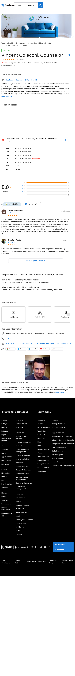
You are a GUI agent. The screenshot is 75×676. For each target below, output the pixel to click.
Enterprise (19, 427)
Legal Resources (43, 467)
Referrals (4, 431)
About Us (41, 424)
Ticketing (4, 487)
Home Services (21, 512)
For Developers (57, 454)
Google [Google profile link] (10, 349)
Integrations (6, 504)
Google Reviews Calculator (62, 436)
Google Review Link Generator (63, 444)
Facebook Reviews (22, 473)
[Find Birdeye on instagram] (41, 547)
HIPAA (40, 562)
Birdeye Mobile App (6, 514)
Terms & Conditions (5, 562)
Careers (40, 453)
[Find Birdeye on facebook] (28, 547)
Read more (6, 97)
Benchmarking (6, 484)
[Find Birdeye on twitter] (32, 547)
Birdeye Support (58, 458)
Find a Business (57, 451)
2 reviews (20, 59)
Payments (5, 464)
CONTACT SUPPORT (60, 547)
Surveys (4, 477)
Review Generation (23, 446)
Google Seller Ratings (6, 439)
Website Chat (21, 462)
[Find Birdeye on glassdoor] (49, 547)
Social (3, 453)
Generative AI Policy (54, 562)
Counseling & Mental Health (39, 43)
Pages (3, 435)
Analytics (4, 500)
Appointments (6, 457)
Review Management (24, 442)
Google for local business (21, 437)
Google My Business (23, 470)
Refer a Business (58, 462)
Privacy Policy (17, 562)
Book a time (42, 435)
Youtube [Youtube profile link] (44, 349)
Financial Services (22, 505)
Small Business (21, 424)
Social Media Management (21, 488)
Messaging (5, 473)
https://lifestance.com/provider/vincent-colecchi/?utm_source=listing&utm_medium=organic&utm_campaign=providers (40, 343)
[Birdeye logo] (8, 5)
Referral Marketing (22, 459)
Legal (18, 516)
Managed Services (58, 424)
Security (28, 562)
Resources (41, 438)
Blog (39, 442)
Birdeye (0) (31, 204)
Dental (18, 501)
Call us (8, 338)
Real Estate (20, 527)
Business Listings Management (22, 478)
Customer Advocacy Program (63, 465)
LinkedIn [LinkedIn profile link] (33, 349)
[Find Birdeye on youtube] (45, 547)
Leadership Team (44, 427)
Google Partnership (5, 508)
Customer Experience (24, 483)
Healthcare (20, 43)
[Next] (68, 314)
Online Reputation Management (22, 450)
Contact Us (42, 471)
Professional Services (59, 427)
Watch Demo (42, 431)
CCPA (45, 562)
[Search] (40, 5)
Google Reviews (22, 466)
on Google (11, 213)
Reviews (4, 427)
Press (39, 445)
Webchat (4, 449)
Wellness (19, 534)
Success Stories (43, 456)
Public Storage (21, 523)
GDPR (34, 562)
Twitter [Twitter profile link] (21, 349)
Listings (4, 424)
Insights (4, 480)
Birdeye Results (43, 464)
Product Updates (44, 449)
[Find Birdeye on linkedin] (36, 547)
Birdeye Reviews (43, 460)
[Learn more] (37, 367)
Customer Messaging (24, 455)
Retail (18, 530)
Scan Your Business (59, 447)
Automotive (20, 498)
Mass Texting (6, 460)
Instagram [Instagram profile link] (57, 349)
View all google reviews (35, 260)
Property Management (24, 520)
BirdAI (3, 496)
